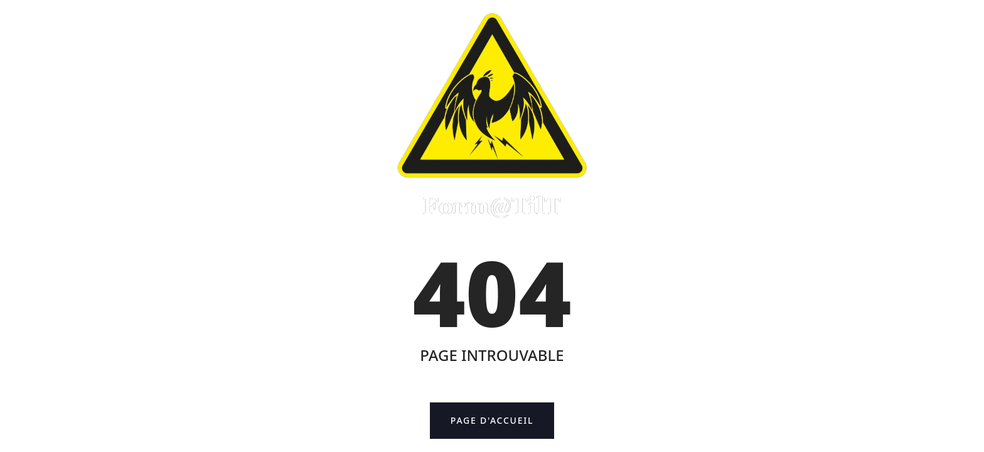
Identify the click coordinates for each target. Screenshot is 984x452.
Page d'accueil (502, 420)
